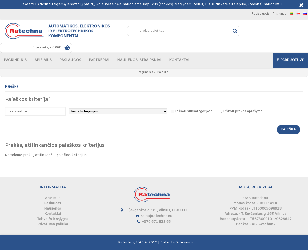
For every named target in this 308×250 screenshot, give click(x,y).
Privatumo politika (52, 224)
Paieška (162, 72)
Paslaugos (52, 203)
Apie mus (52, 198)
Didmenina (184, 242)
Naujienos (52, 208)
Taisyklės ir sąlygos (52, 219)
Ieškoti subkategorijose (194, 111)
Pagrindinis (145, 72)
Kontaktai (52, 214)
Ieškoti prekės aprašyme (242, 111)
